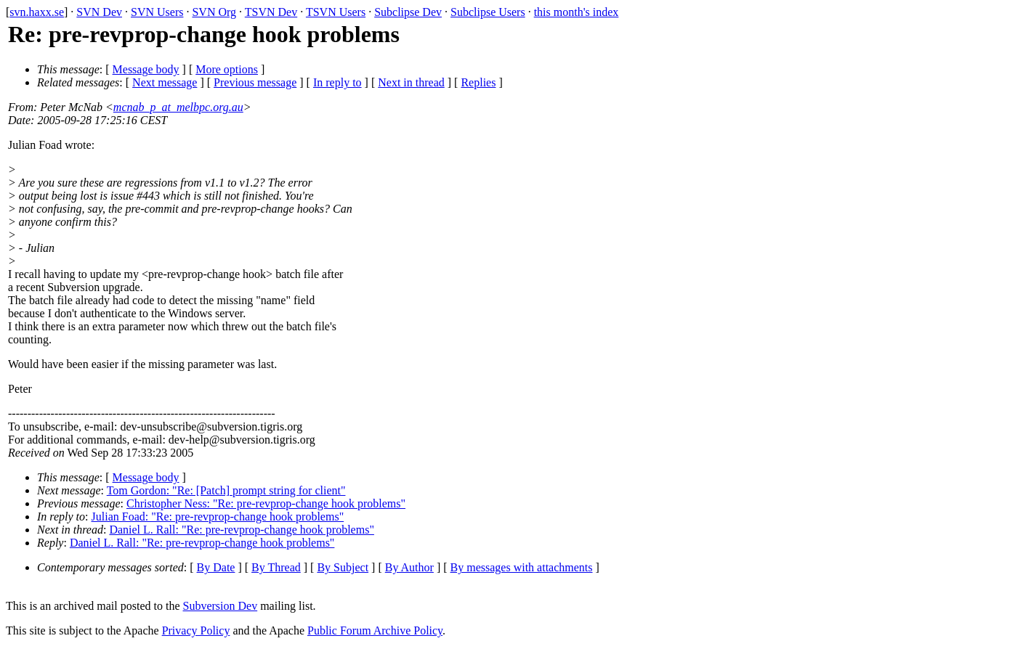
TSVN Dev (271, 12)
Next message (164, 82)
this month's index (576, 12)
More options (226, 69)
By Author (409, 567)
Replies (478, 82)
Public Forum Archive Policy (374, 630)
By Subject (342, 567)
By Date (216, 567)
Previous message (255, 82)
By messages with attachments (521, 567)
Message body (146, 69)
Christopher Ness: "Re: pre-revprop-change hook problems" (265, 503)
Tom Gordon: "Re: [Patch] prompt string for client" (226, 490)
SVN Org (214, 12)
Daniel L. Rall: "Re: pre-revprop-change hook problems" (241, 529)
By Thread (276, 567)
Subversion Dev (220, 606)
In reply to (337, 82)
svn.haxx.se (36, 12)
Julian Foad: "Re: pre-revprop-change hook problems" (218, 516)
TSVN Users (335, 12)
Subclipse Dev (408, 12)
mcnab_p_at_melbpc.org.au (178, 107)
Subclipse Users (487, 12)
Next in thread (411, 82)
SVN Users (157, 12)
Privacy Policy (196, 630)
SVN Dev (99, 12)
